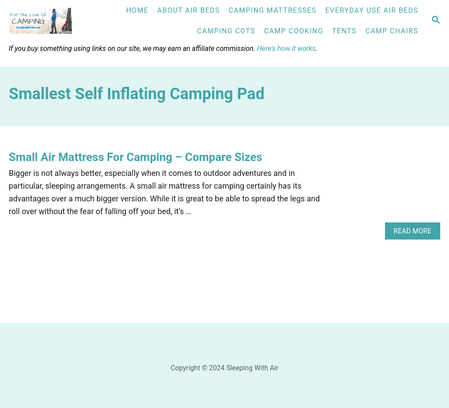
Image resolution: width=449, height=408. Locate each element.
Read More (415, 233)
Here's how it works (286, 48)
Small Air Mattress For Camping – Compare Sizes (135, 157)
